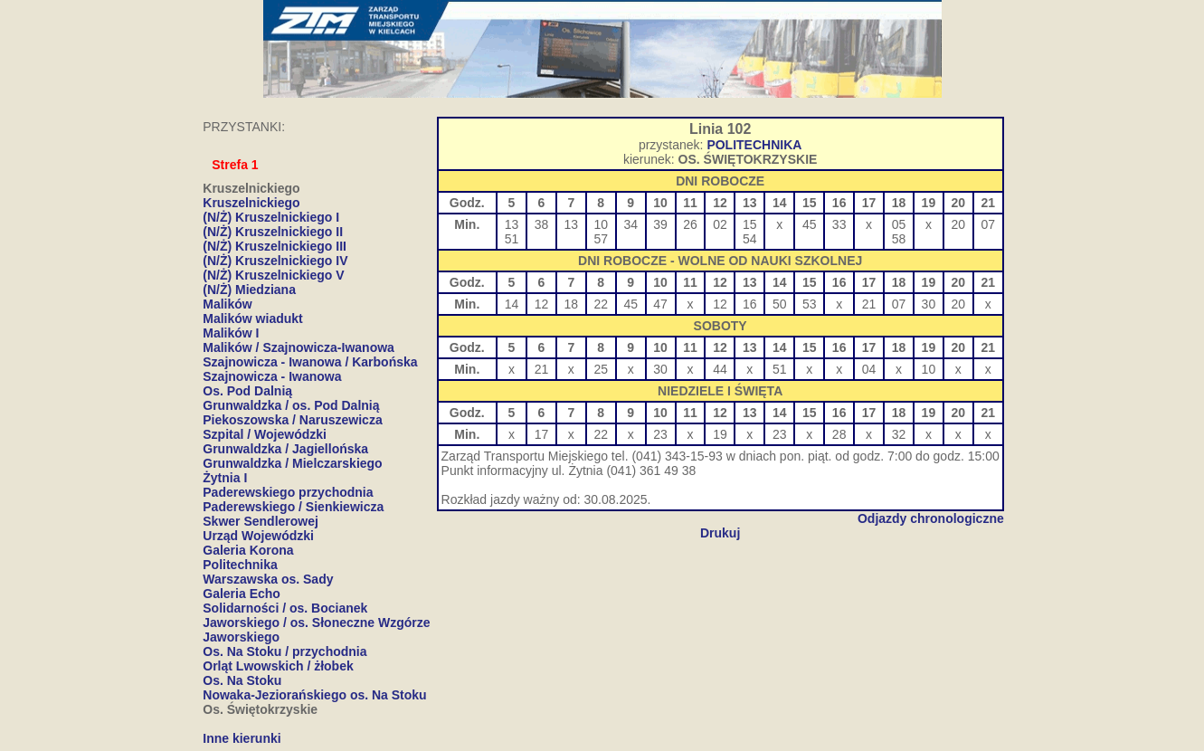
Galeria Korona (248, 550)
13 (512, 224)
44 (720, 369)
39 (660, 224)
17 (542, 434)
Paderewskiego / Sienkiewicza (293, 506)
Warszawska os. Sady (268, 579)
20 (959, 224)
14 (512, 304)
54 (750, 239)
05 (899, 224)
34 (630, 224)
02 (720, 224)
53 (809, 304)
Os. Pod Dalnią (247, 391)
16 (750, 304)
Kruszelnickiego (251, 202)
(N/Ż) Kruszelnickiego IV (275, 260)
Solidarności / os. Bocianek (285, 608)
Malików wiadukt (252, 318)
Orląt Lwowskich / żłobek (278, 666)
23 (660, 434)
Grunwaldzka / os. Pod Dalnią (291, 405)
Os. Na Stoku (242, 680)
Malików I (231, 333)
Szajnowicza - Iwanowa (272, 376)
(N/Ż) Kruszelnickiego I (271, 217)
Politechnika (240, 564)
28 (839, 434)
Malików (227, 304)
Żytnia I (225, 478)
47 (660, 304)
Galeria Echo (241, 593)
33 (839, 224)
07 (988, 224)
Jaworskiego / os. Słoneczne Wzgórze (316, 622)
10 (600, 224)
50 (780, 304)
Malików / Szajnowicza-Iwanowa (298, 347)
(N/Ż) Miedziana (249, 289)
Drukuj (720, 533)
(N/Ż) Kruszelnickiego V (273, 275)
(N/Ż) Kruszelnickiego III (274, 246)
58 (899, 239)
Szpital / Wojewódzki (265, 434)
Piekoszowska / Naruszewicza (292, 420)
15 (750, 224)
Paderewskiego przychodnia (288, 492)
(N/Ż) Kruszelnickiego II (273, 231)
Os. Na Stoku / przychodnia (284, 651)
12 (542, 304)
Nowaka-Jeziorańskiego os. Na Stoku (314, 695)
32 (899, 434)
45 (809, 224)
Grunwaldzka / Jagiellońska (285, 449)
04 (869, 369)
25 (600, 369)
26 (690, 224)
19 (720, 434)
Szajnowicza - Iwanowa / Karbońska (310, 362)
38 (542, 224)
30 (929, 304)
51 (512, 239)
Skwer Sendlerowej (260, 521)
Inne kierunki (241, 738)
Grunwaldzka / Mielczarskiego (292, 463)
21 (869, 304)
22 (600, 304)
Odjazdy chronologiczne (931, 518)
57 (600, 239)
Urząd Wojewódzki (258, 535)
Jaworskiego (241, 637)
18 (571, 304)
